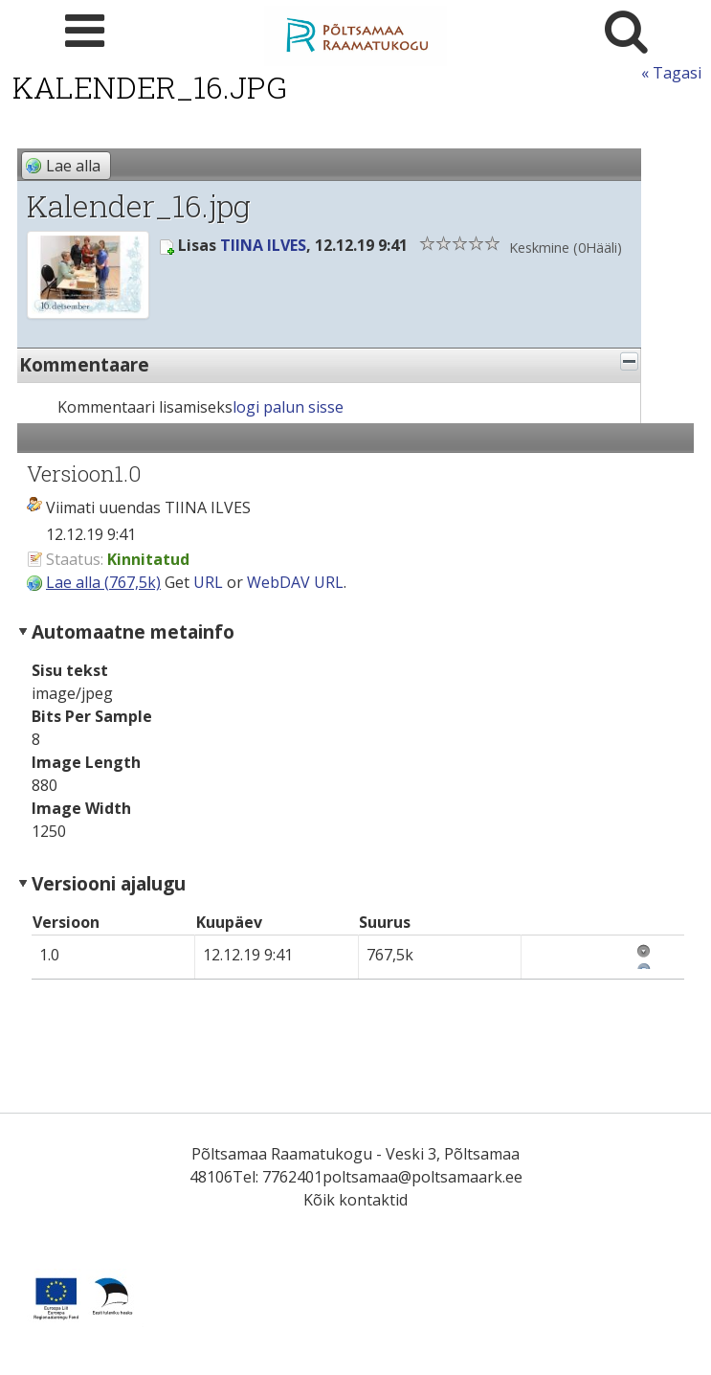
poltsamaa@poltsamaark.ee (422, 1176)
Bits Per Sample (92, 716)
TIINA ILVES (263, 245)
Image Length (86, 762)
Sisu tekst (70, 670)
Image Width (81, 808)
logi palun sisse (288, 406)
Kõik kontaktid (355, 1199)
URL (208, 582)
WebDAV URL (295, 582)
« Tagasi (671, 72)
